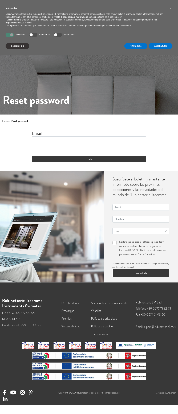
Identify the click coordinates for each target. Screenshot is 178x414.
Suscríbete (141, 275)
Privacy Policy (163, 266)
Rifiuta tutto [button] (135, 46)
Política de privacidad (152, 244)
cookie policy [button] (116, 17)
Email (37, 133)
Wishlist (96, 313)
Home (5, 121)
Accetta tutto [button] (160, 46)
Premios (66, 321)
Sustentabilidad (70, 329)
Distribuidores (70, 305)
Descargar (67, 313)
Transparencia (99, 337)
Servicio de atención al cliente (109, 305)
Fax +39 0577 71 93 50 (150, 317)
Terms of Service (123, 269)
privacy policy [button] (117, 14)
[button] (170, 8)
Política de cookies (102, 329)
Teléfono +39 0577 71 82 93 (153, 311)
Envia (89, 159)
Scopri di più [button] (17, 46)
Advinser (171, 395)
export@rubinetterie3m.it (159, 329)
